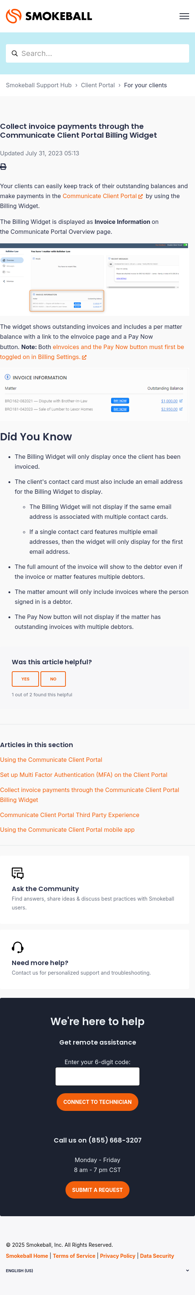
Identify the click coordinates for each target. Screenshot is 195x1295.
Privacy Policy (117, 1256)
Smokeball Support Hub (39, 85)
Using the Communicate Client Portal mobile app (67, 829)
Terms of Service (74, 1256)
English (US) (19, 1270)
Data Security (157, 1256)
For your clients (145, 85)
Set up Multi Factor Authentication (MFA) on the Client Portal (83, 774)
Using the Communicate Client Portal (51, 759)
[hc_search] (97, 53)
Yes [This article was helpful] (25, 679)
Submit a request (97, 1190)
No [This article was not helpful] (53, 679)
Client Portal (98, 85)
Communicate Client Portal (99, 196)
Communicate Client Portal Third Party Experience (69, 815)
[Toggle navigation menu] (184, 16)
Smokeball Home (27, 1256)
